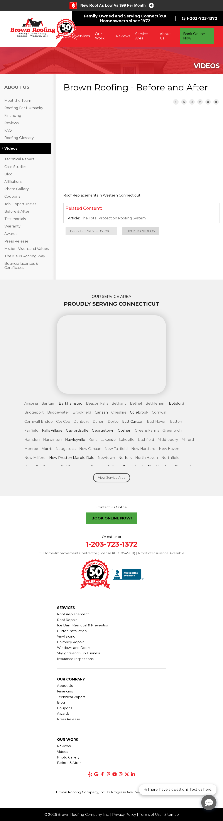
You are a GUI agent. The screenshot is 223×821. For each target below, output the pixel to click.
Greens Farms (147, 430)
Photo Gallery (16, 189)
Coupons (12, 196)
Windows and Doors (73, 648)
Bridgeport (34, 412)
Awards (10, 234)
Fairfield (31, 430)
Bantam (48, 403)
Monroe (31, 449)
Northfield (170, 458)
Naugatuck (66, 449)
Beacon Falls (97, 403)
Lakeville (126, 440)
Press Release (16, 241)
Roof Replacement (73, 614)
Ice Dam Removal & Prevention (83, 625)
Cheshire (119, 412)
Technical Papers (19, 159)
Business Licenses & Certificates (21, 265)
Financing (12, 116)
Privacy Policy (124, 815)
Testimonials (15, 219)
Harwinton (52, 440)
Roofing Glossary (19, 138)
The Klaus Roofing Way (24, 256)
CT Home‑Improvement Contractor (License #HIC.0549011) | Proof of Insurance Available (112, 553)
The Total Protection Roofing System (113, 218)
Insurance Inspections (75, 659)
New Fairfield (116, 449)
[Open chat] (208, 802)
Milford (188, 440)
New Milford (35, 458)
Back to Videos (141, 231)
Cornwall (159, 412)
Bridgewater (58, 412)
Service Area (141, 36)
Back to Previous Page (91, 231)
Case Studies (15, 167)
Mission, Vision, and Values (26, 249)
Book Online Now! (111, 518)
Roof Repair (67, 620)
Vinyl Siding (66, 636)
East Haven (157, 421)
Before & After (16, 211)
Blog (8, 174)
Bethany (119, 403)
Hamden (32, 440)
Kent (93, 440)
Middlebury (168, 440)
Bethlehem (155, 403)
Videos (10, 148)
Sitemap (171, 815)
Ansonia (31, 403)
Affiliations (13, 182)
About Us (165, 36)
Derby (113, 421)
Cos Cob (63, 421)
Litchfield (146, 440)
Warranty (12, 226)
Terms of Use (150, 815)
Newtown (106, 458)
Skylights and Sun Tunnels (78, 653)
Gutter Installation (72, 631)
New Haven (169, 449)
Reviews (123, 36)
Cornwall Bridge (38, 421)
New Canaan (90, 449)
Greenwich (172, 430)
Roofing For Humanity (23, 108)
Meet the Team (17, 100)
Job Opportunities (20, 204)
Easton (176, 421)
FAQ (8, 130)
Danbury (81, 421)
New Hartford (143, 449)
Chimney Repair (70, 642)
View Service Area (111, 478)
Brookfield (82, 412)
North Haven (146, 458)
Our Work (100, 36)
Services (83, 36)
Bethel (136, 403)
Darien (98, 421)
